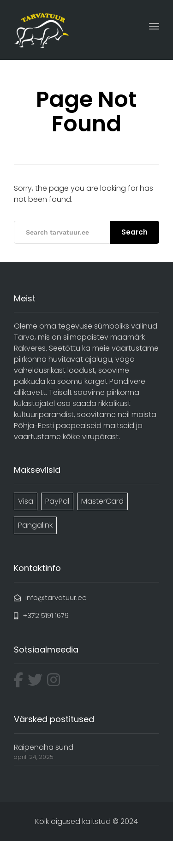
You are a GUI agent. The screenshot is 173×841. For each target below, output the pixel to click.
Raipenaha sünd (43, 747)
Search (134, 232)
